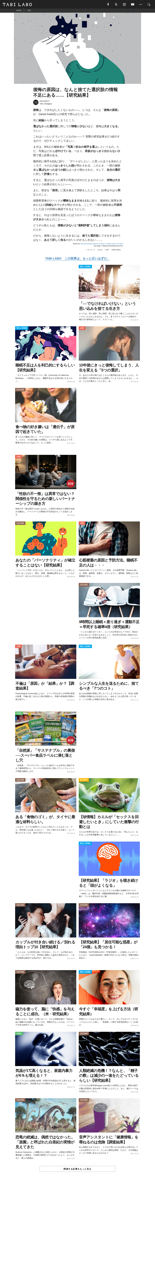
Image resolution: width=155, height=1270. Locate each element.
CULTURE (20, 390)
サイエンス (91, 250)
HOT (107, 250)
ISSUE (19, 714)
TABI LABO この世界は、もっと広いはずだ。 (77, 259)
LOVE (82, 329)
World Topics (116, 250)
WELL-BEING (85, 267)
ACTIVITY (83, 780)
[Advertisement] (77, 1228)
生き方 (100, 250)
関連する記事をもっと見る (77, 1169)
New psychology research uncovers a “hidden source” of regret (102, 244)
